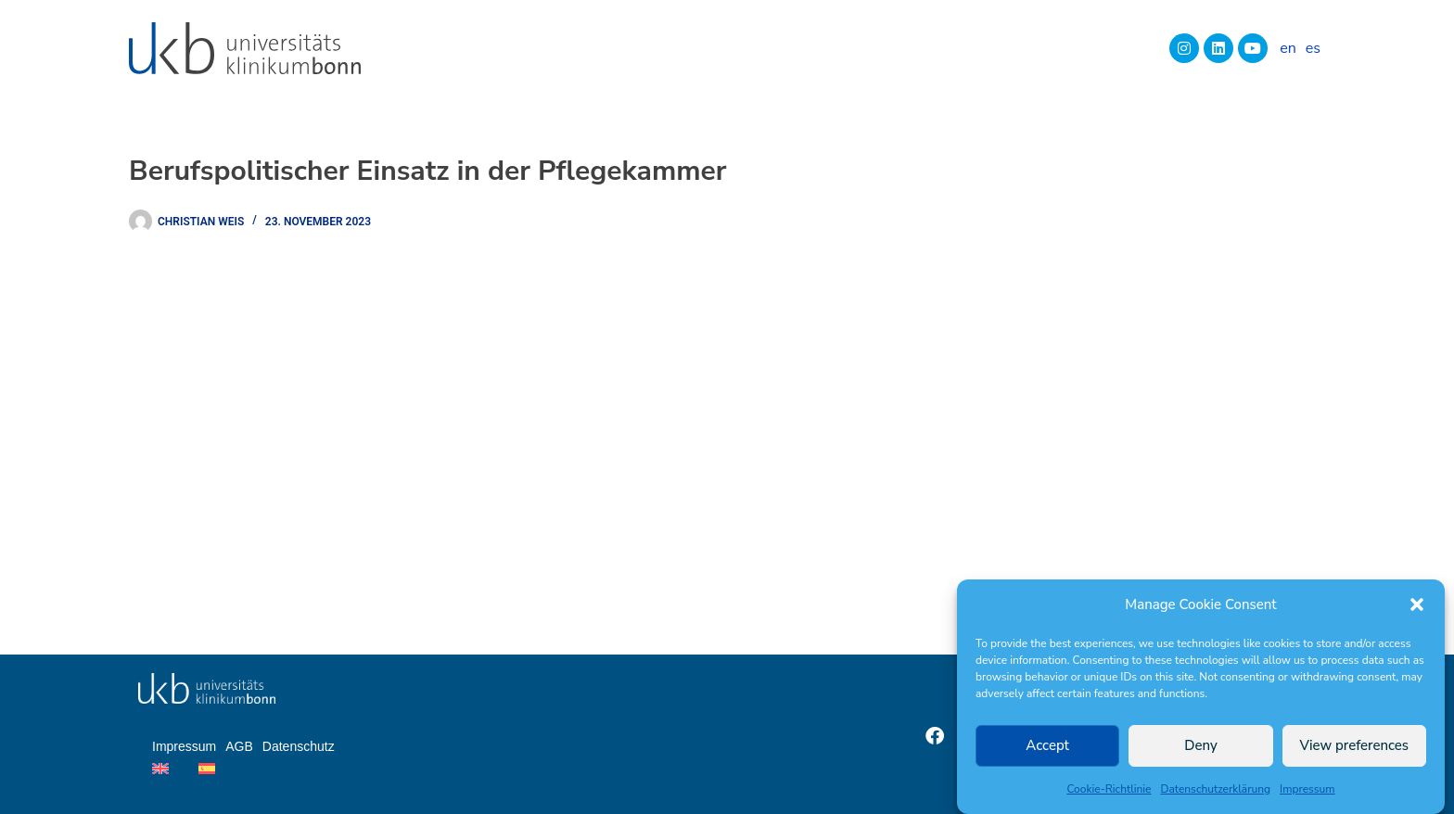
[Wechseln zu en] (1288, 48)
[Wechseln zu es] (1313, 48)
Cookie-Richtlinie (1108, 789)
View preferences (1354, 745)
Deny (1200, 745)
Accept (1047, 745)
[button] (1417, 604)
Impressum (1307, 789)
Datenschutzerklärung (1216, 789)
